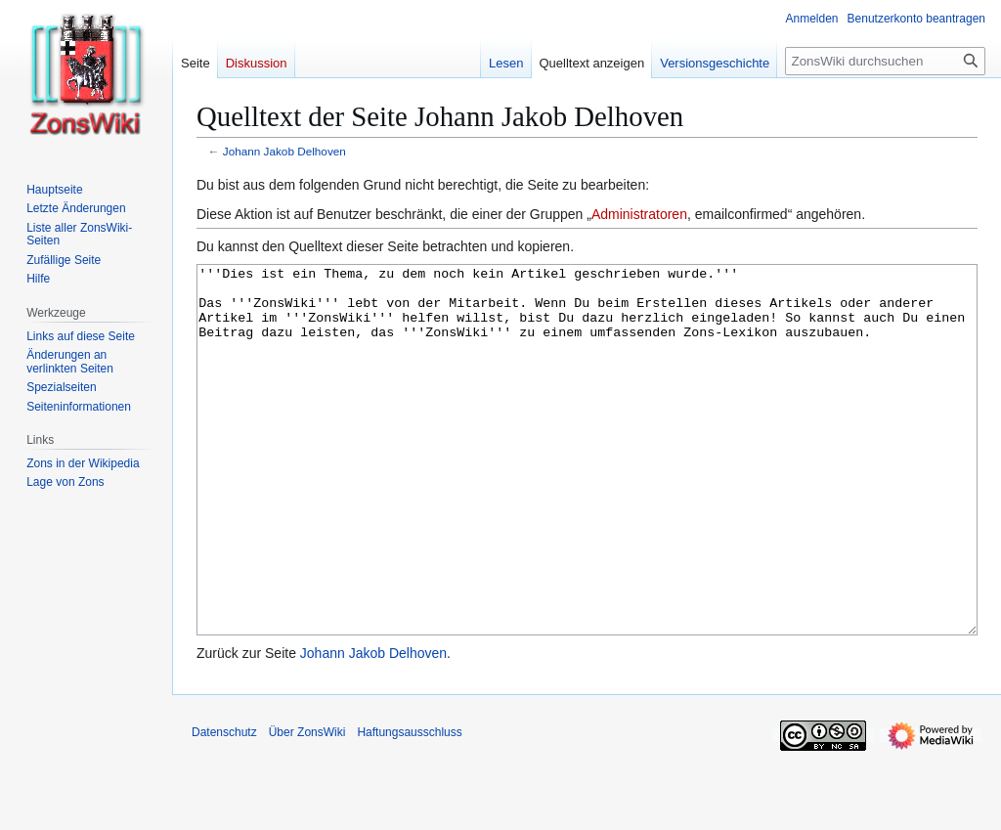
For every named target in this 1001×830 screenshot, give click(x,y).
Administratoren (639, 214)
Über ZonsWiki (307, 805)
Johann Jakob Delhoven (284, 151)
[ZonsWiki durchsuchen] (885, 61)
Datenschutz (224, 805)
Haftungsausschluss (409, 805)
